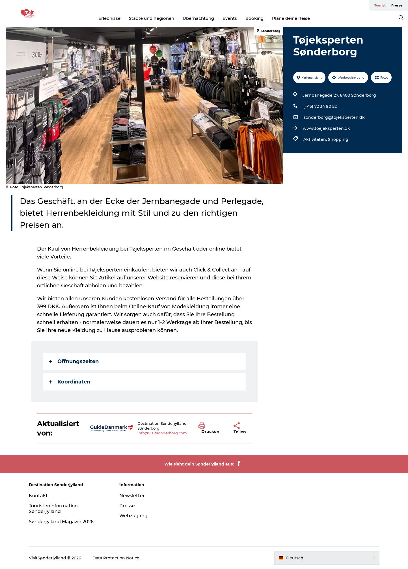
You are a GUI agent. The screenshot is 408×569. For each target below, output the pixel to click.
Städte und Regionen (151, 18)
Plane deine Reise (291, 18)
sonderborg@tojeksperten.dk (334, 117)
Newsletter (132, 495)
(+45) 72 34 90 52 (320, 106)
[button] (211, 428)
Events (230, 18)
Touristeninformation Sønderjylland (53, 508)
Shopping (338, 139)
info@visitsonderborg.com (162, 433)
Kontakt (38, 495)
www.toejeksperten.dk (326, 128)
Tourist (380, 5)
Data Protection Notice (115, 558)
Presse (396, 5)
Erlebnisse (109, 18)
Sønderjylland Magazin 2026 (61, 521)
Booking (254, 18)
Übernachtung (198, 18)
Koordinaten (69, 382)
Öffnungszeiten (74, 361)
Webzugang (133, 515)
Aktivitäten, (315, 139)
